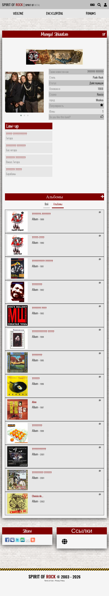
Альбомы (57, 204)
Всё (46, 204)
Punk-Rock (98, 77)
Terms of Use (49, 581)
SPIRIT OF (12, 4)
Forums (91, 13)
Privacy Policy (60, 581)
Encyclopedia (54, 13)
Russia (100, 94)
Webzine (18, 13)
